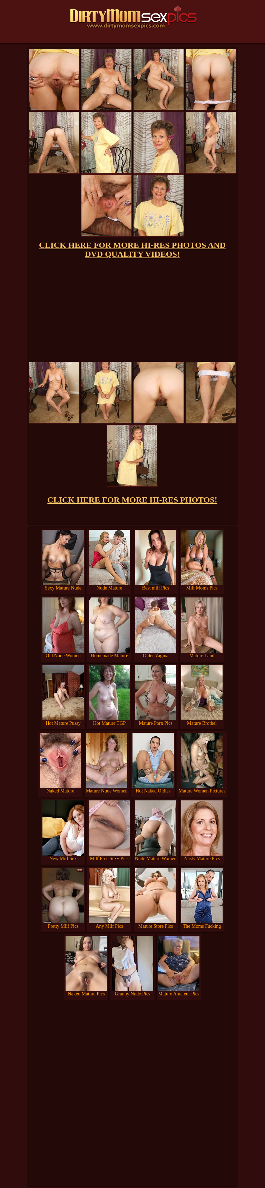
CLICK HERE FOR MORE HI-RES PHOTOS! (132, 499)
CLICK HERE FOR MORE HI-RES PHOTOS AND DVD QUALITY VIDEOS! (132, 250)
